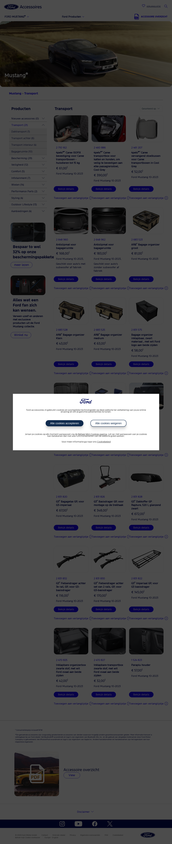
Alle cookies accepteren (64, 423)
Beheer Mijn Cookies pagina (92, 434)
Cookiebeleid (104, 442)
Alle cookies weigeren (108, 423)
